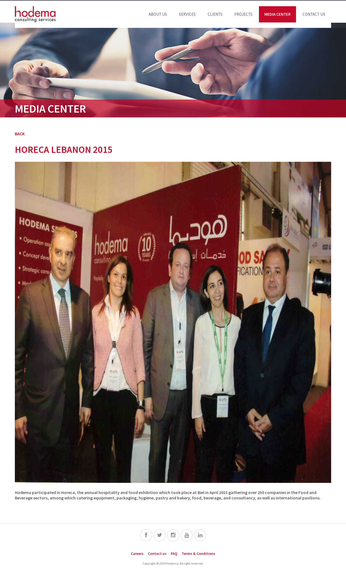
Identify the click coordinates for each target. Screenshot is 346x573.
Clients (215, 14)
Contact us (313, 14)
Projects (243, 14)
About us (158, 14)
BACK (20, 133)
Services (187, 14)
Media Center (277, 14)
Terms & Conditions (198, 553)
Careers (137, 553)
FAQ (174, 553)
